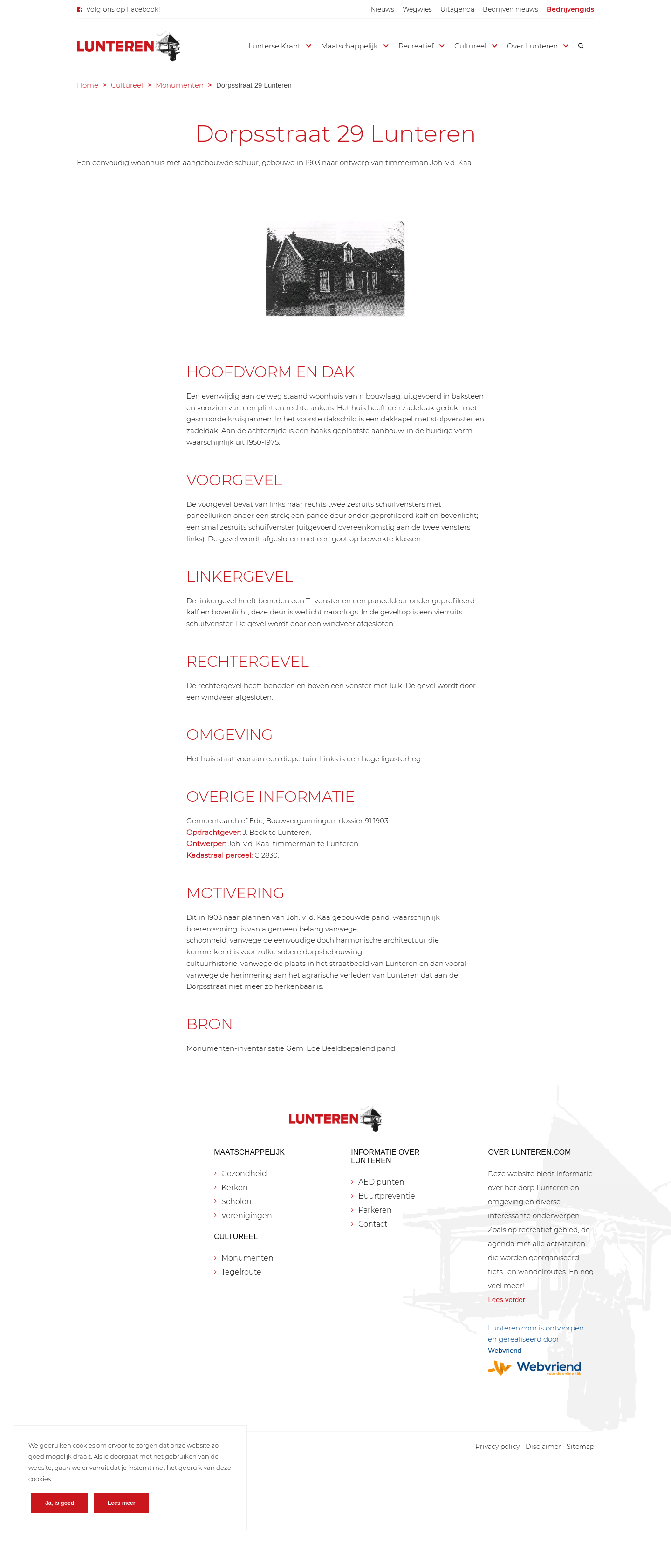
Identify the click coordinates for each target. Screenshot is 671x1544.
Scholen (236, 1201)
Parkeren (375, 1210)
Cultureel (127, 85)
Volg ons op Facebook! (123, 9)
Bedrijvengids (570, 9)
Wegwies (417, 9)
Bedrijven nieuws (510, 9)
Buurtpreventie (386, 1196)
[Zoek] (581, 46)
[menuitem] (382, 9)
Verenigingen (246, 1215)
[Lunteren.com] (128, 46)
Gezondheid (244, 1173)
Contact (372, 1224)
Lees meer (121, 1503)
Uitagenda (457, 9)
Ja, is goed (59, 1503)
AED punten (381, 1182)
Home (87, 85)
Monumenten (180, 85)
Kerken (234, 1187)
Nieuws (382, 9)
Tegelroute (241, 1272)
